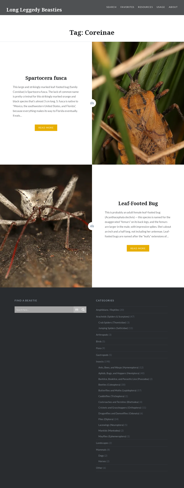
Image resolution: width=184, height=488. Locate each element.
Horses (102, 461)
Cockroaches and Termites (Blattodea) (118, 401)
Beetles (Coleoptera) (109, 384)
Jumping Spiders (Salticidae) (113, 328)
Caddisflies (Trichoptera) (111, 396)
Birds (99, 341)
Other (99, 467)
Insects (100, 361)
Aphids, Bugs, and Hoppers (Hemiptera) (119, 373)
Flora (98, 348)
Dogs (101, 455)
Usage (161, 7)
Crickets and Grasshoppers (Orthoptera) (119, 407)
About (173, 7)
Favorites (127, 7)
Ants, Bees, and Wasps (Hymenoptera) (118, 367)
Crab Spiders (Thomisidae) (112, 322)
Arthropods (102, 334)
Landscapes (102, 442)
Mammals (101, 449)
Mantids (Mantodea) (109, 430)
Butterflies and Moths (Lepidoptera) (117, 390)
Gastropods (102, 354)
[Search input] (44, 309)
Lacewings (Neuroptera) (111, 424)
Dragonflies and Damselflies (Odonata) (118, 413)
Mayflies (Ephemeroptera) (112, 436)
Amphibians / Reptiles (107, 309)
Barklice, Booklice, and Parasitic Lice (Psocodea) (123, 379)
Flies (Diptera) (106, 419)
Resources (145, 7)
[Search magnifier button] (83, 309)
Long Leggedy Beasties (34, 9)
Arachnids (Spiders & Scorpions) (113, 316)
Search (111, 7)
